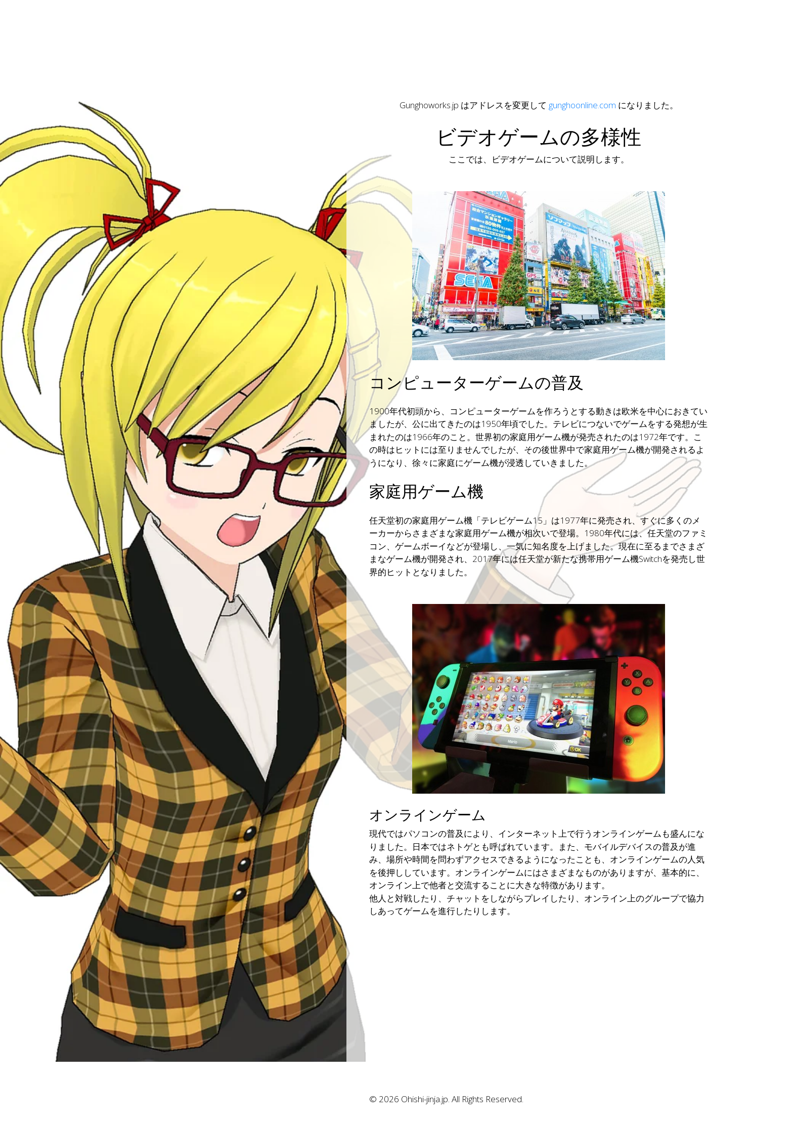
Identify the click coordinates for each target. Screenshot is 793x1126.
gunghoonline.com (582, 105)
